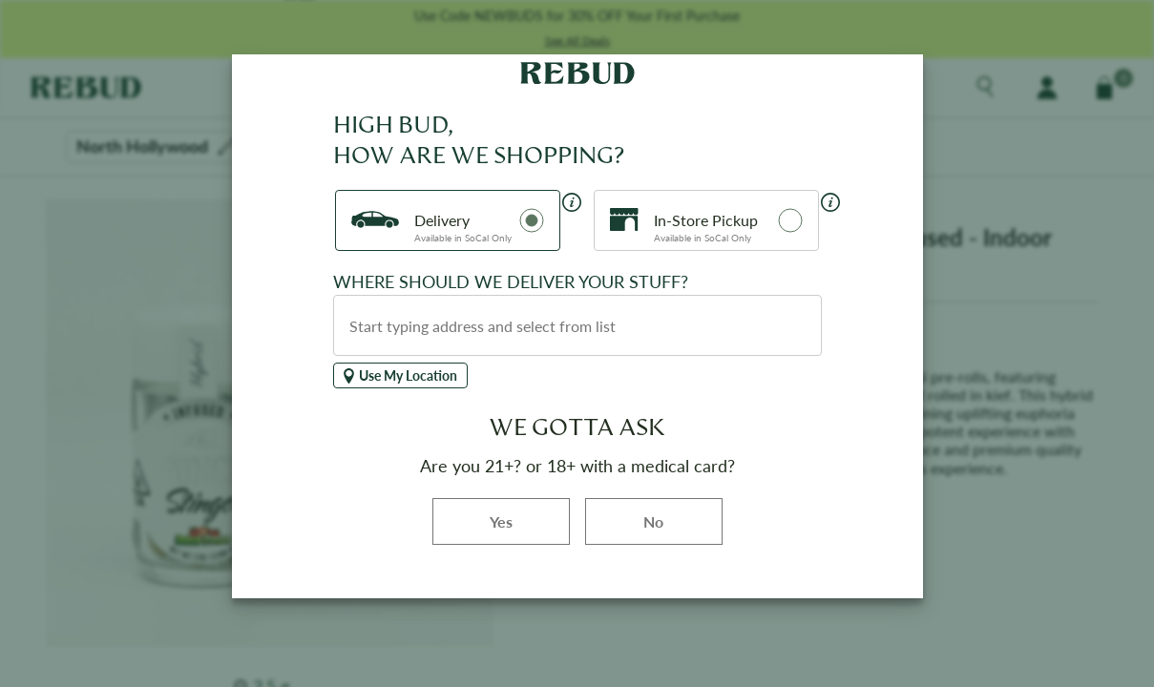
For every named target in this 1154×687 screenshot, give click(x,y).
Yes (530, 520)
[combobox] (577, 325)
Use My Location (400, 375)
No (653, 521)
